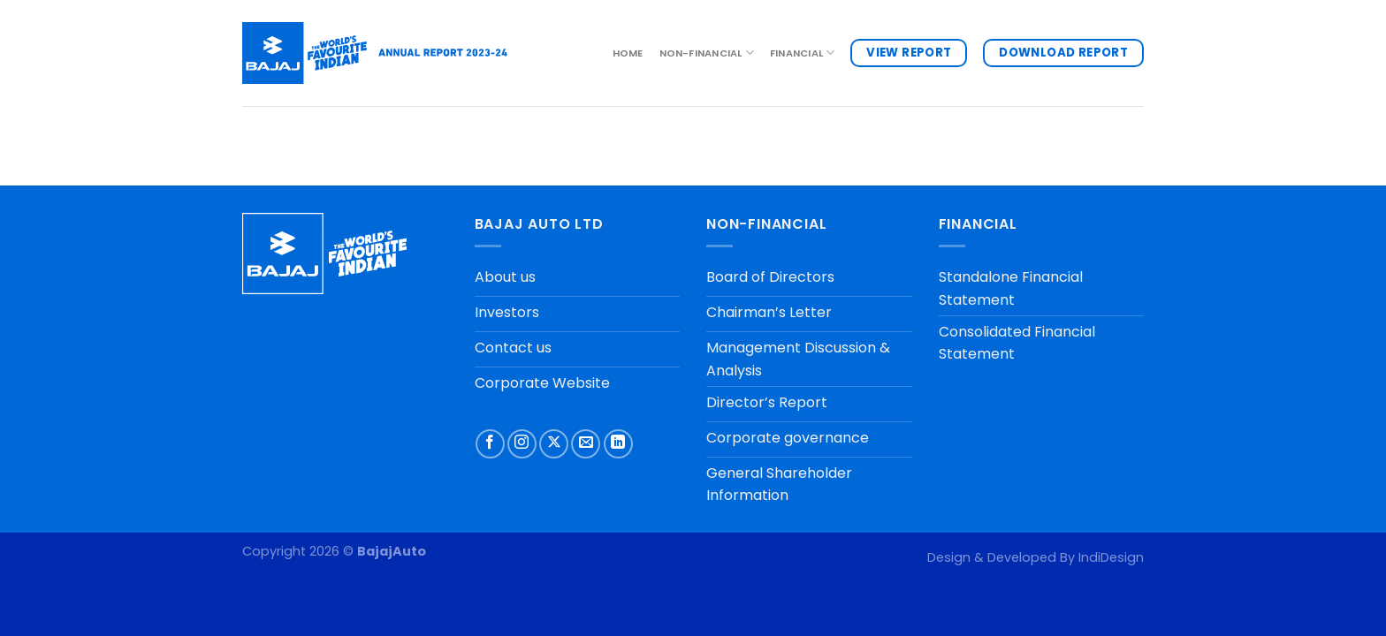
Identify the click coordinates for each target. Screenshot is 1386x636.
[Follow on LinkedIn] (618, 443)
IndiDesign (1111, 557)
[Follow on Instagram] (522, 443)
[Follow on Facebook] (490, 443)
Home (628, 53)
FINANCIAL (802, 52)
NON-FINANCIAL (706, 52)
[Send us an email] (585, 443)
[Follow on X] (553, 443)
